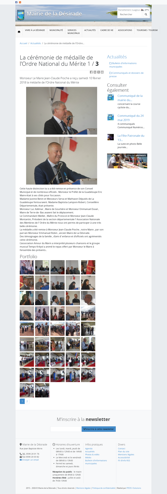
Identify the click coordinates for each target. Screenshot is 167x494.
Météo (88, 457)
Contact (121, 448)
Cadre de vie (106, 30)
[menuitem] (35, 31)
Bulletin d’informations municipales (123, 65)
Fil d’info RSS (124, 460)
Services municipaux (74, 31)
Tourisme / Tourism (147, 30)
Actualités (90, 30)
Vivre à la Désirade (35, 30)
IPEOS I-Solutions (133, 488)
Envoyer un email (29, 459)
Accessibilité (124, 457)
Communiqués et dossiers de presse (126, 74)
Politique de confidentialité (103, 488)
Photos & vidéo (92, 454)
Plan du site (123, 451)
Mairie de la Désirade (54, 13)
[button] (102, 72)
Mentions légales (126, 454)
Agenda (88, 448)
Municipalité (56, 30)
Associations (125, 30)
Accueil (23, 43)
